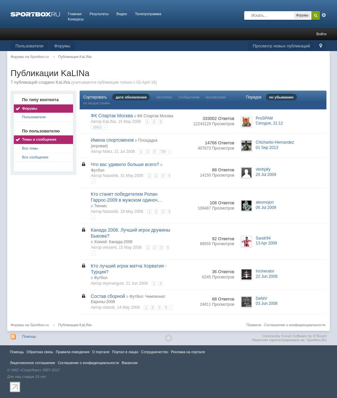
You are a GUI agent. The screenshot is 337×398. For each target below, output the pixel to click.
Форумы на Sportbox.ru (30, 325)
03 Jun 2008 (266, 303)
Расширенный (323, 15)
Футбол (97, 170)
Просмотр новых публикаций (281, 45)
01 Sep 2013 (267, 147)
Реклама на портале (188, 352)
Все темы (30, 148)
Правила (253, 325)
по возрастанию (96, 103)
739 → (165, 152)
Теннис (100, 206)
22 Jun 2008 (266, 276)
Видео (122, 14)
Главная (75, 14)
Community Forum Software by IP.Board (294, 336)
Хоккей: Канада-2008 (113, 242)
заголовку (164, 97)
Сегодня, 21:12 (269, 123)
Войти (321, 34)
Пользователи (29, 45)
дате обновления (131, 97)
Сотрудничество (154, 352)
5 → (168, 307)
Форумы (62, 45)
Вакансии (130, 363)
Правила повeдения (72, 352)
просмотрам (215, 97)
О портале (101, 352)
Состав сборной (108, 296)
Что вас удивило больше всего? (125, 164)
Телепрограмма (148, 14)
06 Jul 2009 (266, 207)
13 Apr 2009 (266, 243)
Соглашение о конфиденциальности (294, 325)
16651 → (99, 127)
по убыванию (281, 97)
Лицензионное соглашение (32, 363)
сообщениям (188, 97)
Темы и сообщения (39, 139)
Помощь (29, 336)
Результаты (99, 14)
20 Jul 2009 (266, 174)
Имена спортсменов (112, 140)
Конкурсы (76, 19)
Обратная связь (39, 352)
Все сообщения (35, 157)
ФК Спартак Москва (112, 115)
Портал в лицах (125, 352)
